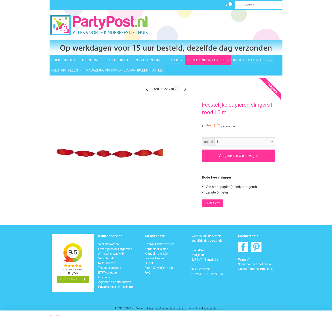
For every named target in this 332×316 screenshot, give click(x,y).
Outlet (149, 263)
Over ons (104, 277)
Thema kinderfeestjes (159, 244)
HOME (56, 60)
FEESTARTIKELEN (66, 70)
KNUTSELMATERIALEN (252, 60)
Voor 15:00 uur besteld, (206, 236)
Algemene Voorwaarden (114, 282)
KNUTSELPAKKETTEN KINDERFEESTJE (151, 60)
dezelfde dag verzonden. (208, 240)
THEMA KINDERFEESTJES (208, 60)
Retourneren (106, 263)
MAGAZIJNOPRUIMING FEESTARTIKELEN (117, 70)
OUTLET (158, 70)
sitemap (149, 308)
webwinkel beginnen (173, 308)
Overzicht (212, 203)
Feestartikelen (154, 258)
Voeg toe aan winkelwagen (238, 156)
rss (158, 308)
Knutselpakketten (156, 249)
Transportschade (109, 267)
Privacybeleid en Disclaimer (116, 287)
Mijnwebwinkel (209, 308)
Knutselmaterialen (157, 253)
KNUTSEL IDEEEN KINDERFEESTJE (90, 60)
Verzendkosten (108, 244)
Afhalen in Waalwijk (111, 253)
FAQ (147, 272)
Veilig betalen (107, 258)
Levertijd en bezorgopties (115, 249)
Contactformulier (259, 269)
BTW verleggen (108, 272)
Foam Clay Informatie (159, 267)
